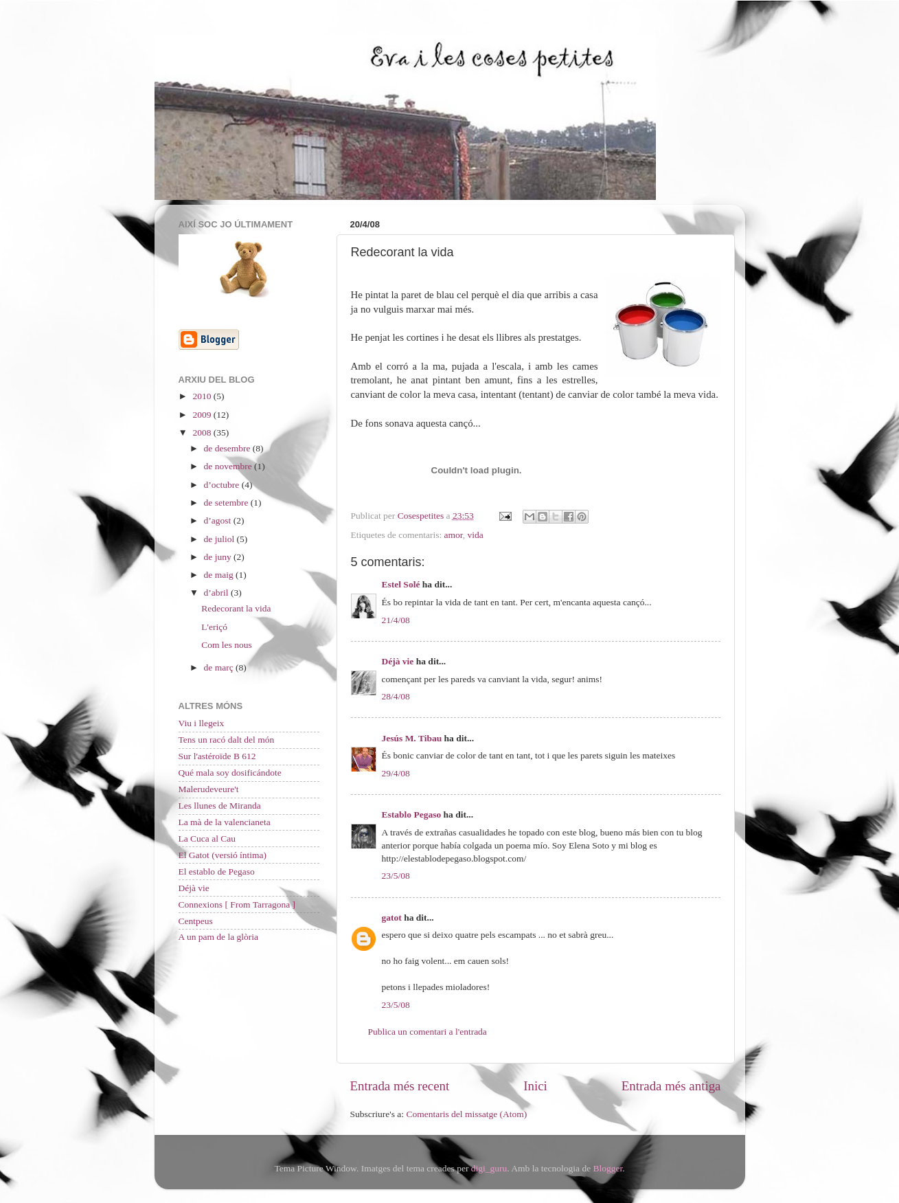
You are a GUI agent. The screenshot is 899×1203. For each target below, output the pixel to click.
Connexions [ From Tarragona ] (237, 904)
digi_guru (489, 1168)
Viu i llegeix (202, 723)
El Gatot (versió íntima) (223, 855)
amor (453, 535)
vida (475, 535)
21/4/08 (396, 620)
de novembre (229, 466)
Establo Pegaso (412, 814)
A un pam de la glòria (219, 937)
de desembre (228, 448)
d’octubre (223, 485)
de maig (220, 575)
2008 (202, 432)
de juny (219, 557)
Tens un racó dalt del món (227, 739)
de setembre (227, 502)
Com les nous (226, 645)
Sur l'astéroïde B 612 (217, 756)
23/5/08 (396, 875)
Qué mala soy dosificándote (230, 772)
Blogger (608, 1168)
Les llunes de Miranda (220, 805)
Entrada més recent (400, 1086)
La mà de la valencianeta (225, 822)
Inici (535, 1086)
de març (220, 667)
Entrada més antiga (671, 1086)
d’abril (217, 592)
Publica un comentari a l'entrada (427, 1031)
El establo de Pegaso (217, 871)
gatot (392, 917)
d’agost (219, 520)
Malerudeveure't (209, 789)
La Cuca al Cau (207, 838)
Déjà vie (398, 661)
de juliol (220, 539)
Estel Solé (401, 584)
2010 (202, 396)
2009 (202, 414)
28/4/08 (396, 696)
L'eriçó (214, 627)
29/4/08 (396, 773)
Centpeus (196, 921)
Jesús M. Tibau (412, 738)
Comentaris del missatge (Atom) (466, 1114)
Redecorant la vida (236, 608)
